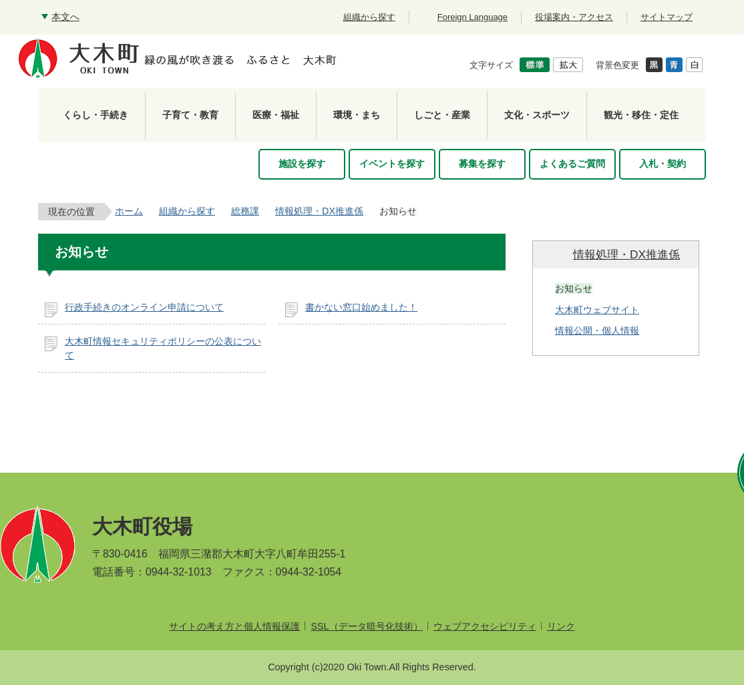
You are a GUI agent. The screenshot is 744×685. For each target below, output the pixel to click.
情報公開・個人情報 (597, 330)
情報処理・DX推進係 (319, 211)
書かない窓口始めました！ (361, 307)
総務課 (245, 211)
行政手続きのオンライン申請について (144, 307)
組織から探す (187, 211)
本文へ (65, 16)
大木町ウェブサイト (597, 309)
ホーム (129, 211)
